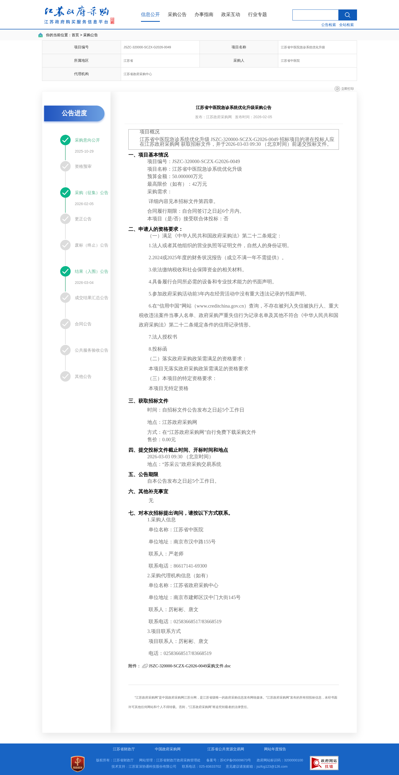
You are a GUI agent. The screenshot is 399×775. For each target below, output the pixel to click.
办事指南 (204, 14)
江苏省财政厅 (124, 749)
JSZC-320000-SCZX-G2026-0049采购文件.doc (190, 666)
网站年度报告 (275, 749)
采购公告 (177, 14)
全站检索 (346, 25)
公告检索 (328, 25)
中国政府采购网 (168, 749)
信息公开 (150, 14)
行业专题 (257, 14)
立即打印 (347, 89)
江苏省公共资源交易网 (225, 749)
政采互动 (230, 14)
